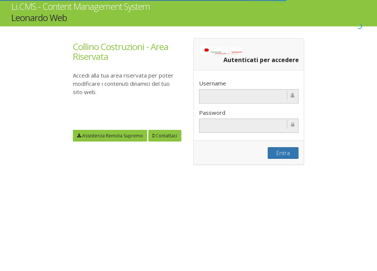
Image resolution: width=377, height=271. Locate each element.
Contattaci (164, 135)
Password (212, 112)
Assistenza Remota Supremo (110, 135)
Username (212, 83)
